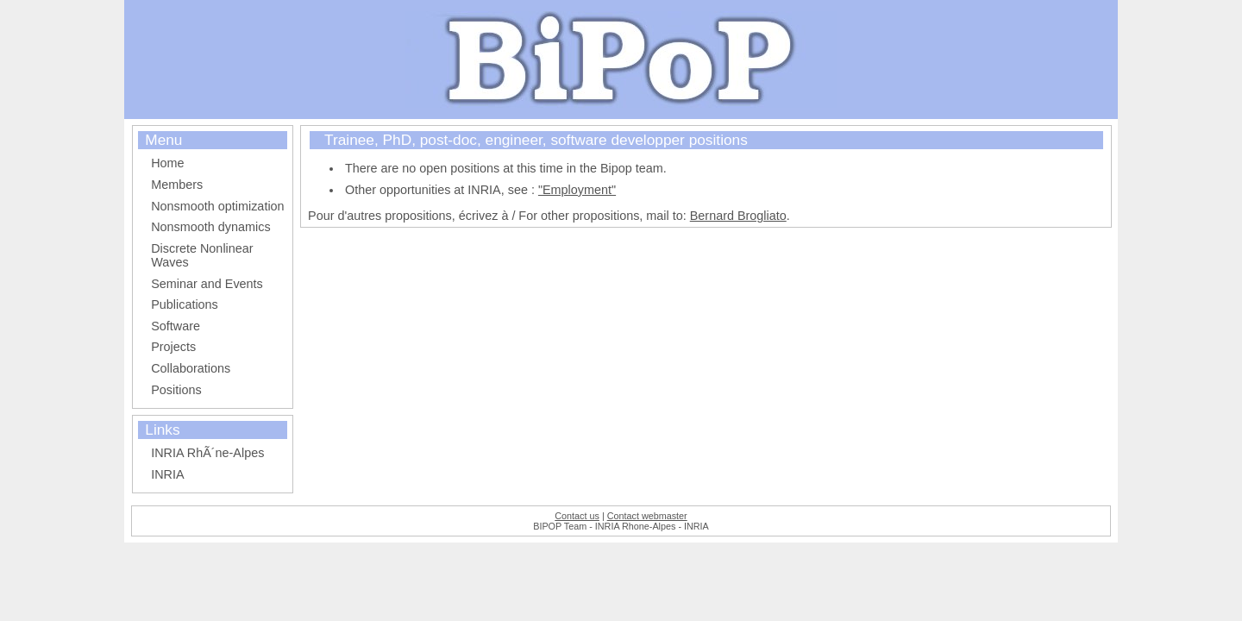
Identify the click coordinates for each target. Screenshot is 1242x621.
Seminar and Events (207, 284)
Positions (176, 390)
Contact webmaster (647, 516)
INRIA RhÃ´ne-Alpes (207, 453)
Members (177, 184)
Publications (184, 304)
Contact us (577, 516)
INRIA (167, 474)
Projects (173, 347)
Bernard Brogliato (738, 216)
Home (167, 163)
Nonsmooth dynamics (210, 227)
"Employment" (577, 190)
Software (175, 326)
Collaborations (190, 368)
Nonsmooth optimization (217, 206)
